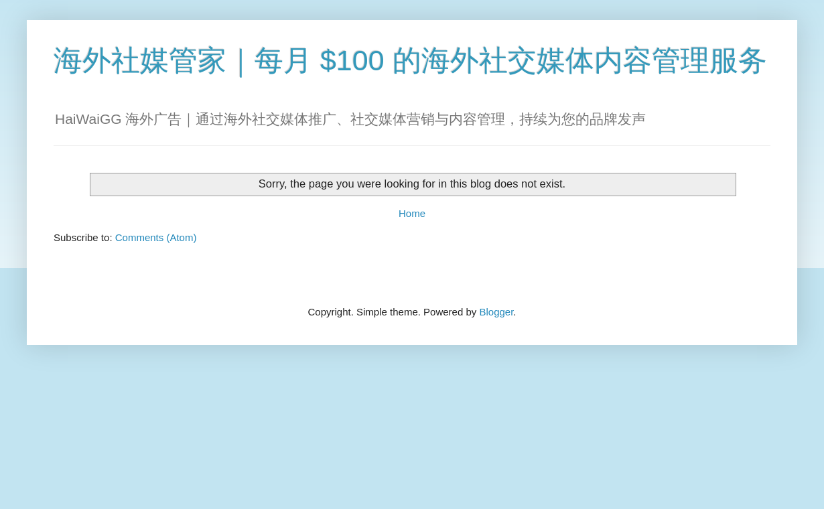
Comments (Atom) (156, 237)
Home (412, 213)
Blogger (496, 311)
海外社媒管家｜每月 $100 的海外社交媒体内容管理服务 (410, 60)
